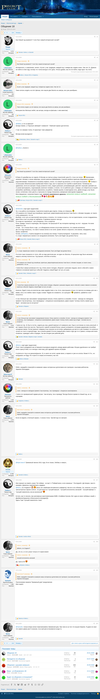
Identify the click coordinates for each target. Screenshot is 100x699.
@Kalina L (19, 148)
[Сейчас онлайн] (8, 467)
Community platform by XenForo (50, 697)
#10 (97, 278)
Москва (20, 673)
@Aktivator (19, 209)
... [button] (9, 32)
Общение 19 (12, 653)
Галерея (25, 16)
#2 (97, 57)
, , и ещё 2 (29, 139)
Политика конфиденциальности (80, 693)
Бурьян (92, 654)
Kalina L (9, 655)
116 (24, 655)
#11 (97, 311)
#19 (97, 570)
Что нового (14, 16)
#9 (97, 244)
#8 (97, 205)
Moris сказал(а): (22, 282)
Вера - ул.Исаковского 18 (16, 671)
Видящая (9, 667)
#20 (97, 623)
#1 (97, 36)
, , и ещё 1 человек (30, 336)
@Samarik (19, 627)
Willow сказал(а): (22, 84)
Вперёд (18, 32)
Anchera (92, 666)
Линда (4, 29)
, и (25, 52)
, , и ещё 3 (31, 200)
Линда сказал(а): (22, 61)
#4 (97, 100)
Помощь (93, 693)
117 (27, 655)
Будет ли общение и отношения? (19, 677)
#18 (97, 541)
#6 (97, 144)
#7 (97, 164)
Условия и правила (63, 693)
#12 (97, 342)
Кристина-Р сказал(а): (23, 409)
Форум (4, 16)
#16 (97, 459)
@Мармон (24, 234)
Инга (93, 660)
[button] (19, 16)
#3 (97, 80)
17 (38, 667)
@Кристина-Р (20, 462)
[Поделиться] (94, 37)
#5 (97, 120)
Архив (20, 655)
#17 (97, 480)
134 (13, 32)
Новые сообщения (6, 19)
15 (34, 667)
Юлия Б (9, 661)
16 (36, 667)
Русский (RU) (8, 693)
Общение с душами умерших (18, 665)
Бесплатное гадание (24, 661)
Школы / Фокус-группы (26, 667)
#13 (97, 364)
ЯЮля (8, 673)
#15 (97, 406)
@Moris (18, 345)
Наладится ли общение (16, 659)
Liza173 (9, 679)
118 (30, 655)
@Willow (18, 123)
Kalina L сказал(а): (22, 248)
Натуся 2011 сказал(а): (24, 104)
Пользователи (37, 16)
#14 (97, 384)
